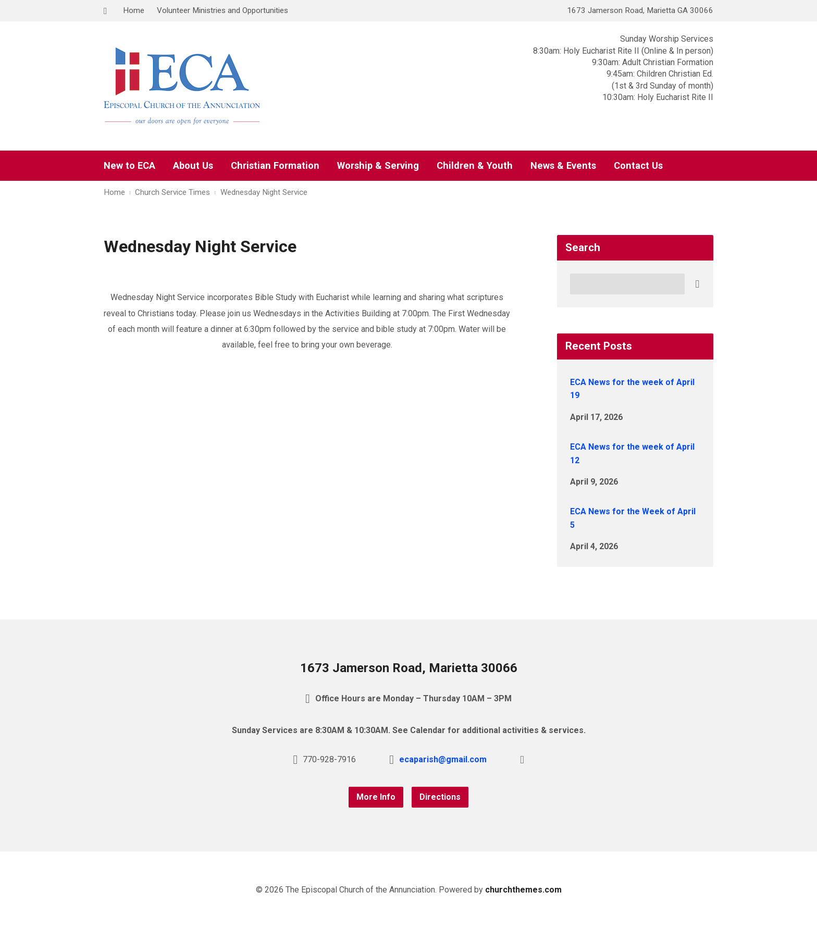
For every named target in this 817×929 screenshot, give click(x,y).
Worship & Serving (378, 165)
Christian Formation (275, 165)
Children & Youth (475, 165)
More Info (375, 797)
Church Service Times (172, 192)
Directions (440, 797)
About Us (193, 165)
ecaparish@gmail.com (443, 759)
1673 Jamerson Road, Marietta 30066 (408, 668)
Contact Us (638, 165)
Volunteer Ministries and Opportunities (222, 10)
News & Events (563, 165)
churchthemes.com (523, 890)
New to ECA (129, 165)
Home (133, 10)
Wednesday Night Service (263, 192)
